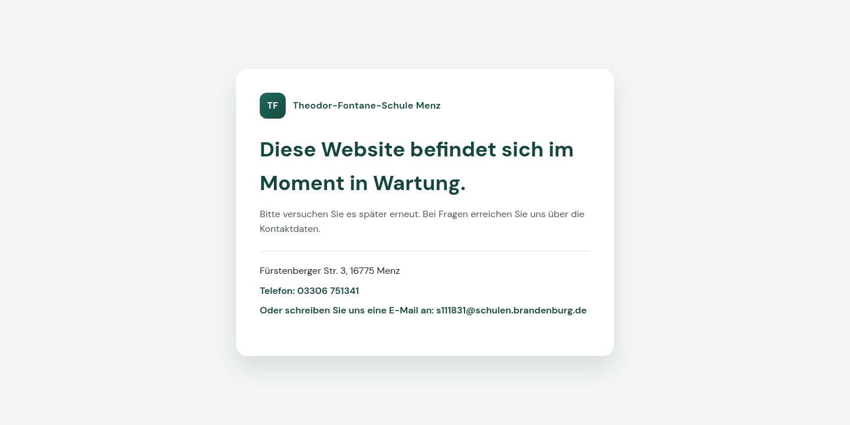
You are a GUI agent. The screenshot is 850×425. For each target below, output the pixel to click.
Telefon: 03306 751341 (309, 291)
